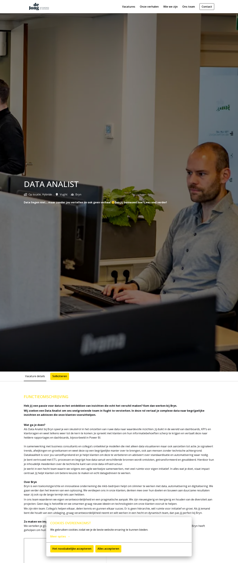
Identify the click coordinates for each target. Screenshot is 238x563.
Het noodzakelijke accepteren (71, 548)
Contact (207, 6)
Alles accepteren (108, 548)
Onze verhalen (149, 6)
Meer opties (60, 536)
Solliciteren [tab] (59, 376)
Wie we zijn (170, 6)
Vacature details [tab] (35, 376)
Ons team (188, 6)
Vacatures (128, 6)
